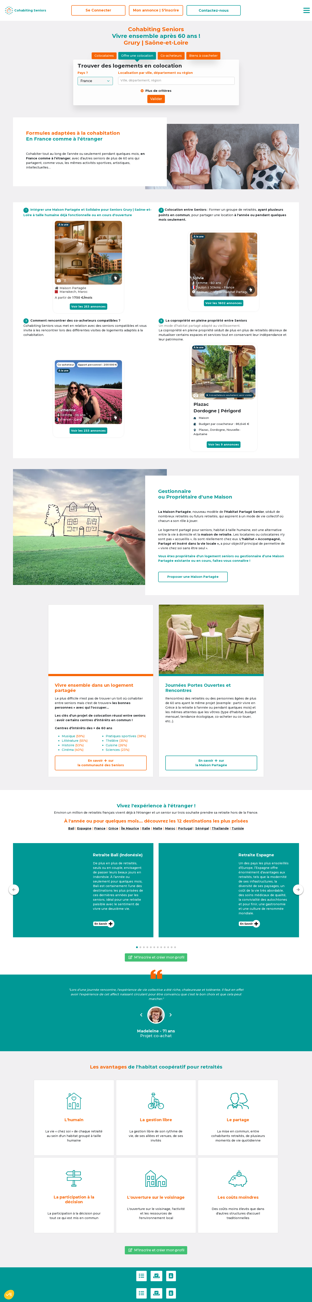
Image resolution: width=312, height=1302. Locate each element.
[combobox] (177, 80)
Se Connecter (98, 10)
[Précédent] (14, 889)
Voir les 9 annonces (223, 444)
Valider (156, 99)
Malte (157, 828)
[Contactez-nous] (171, 1276)
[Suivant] (298, 889)
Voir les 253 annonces (88, 306)
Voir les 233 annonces (88, 430)
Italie (146, 828)
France (100, 828)
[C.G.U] (141, 1276)
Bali (71, 828)
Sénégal (202, 828)
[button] (83, 890)
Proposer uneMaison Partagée (193, 577)
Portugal (185, 828)
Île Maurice (130, 828)
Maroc (170, 828)
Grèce (113, 828)
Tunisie (238, 828)
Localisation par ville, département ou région (155, 73)
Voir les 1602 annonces (223, 303)
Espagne (84, 828)
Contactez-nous (214, 10)
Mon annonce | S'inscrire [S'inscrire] (156, 10)
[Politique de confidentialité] (156, 1276)
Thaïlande (220, 828)
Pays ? (83, 73)
